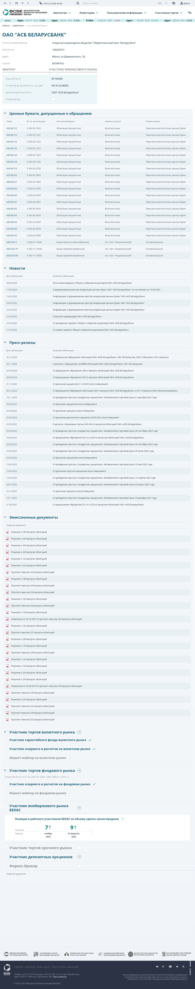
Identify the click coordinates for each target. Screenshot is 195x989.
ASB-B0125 (11, 148)
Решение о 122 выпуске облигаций (26, 625)
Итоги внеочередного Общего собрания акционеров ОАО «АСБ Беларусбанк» (92, 282)
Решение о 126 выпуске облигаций (26, 599)
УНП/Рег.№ (8, 49)
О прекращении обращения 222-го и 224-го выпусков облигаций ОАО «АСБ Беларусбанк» (98, 437)
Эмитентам (60, 12)
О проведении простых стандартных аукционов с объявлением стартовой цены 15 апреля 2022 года (104, 477)
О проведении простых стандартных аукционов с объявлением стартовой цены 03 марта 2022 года (103, 484)
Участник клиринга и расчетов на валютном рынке (49, 749)
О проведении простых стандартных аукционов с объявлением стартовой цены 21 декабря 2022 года (105, 397)
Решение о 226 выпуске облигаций (26, 552)
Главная (5, 26)
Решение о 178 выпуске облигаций (26, 645)
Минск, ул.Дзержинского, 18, (68, 56)
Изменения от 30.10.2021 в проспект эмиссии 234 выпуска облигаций (44, 619)
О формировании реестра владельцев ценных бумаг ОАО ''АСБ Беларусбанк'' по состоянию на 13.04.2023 (106, 289)
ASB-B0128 (11, 161)
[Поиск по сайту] (117, 3)
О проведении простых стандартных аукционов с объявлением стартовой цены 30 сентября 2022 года (105, 430)
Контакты (30, 967)
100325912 (58, 49)
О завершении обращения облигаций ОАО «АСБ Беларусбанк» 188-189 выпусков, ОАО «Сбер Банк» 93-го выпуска (110, 357)
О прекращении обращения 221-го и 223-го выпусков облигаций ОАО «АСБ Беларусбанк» (98, 504)
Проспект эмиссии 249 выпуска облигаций (30, 712)
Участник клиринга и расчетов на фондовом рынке (49, 784)
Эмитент (8, 69)
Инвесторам (87, 12)
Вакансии (72, 967)
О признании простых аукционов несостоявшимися (79, 471)
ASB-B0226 (11, 175)
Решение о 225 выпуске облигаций (26, 538)
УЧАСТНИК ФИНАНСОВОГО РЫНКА (73, 69)
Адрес (5, 56)
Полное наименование (14, 42)
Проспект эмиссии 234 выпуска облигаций (30, 585)
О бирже (18, 967)
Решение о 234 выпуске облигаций (26, 679)
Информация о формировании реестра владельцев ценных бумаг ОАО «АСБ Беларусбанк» (99, 296)
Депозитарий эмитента (18, 92)
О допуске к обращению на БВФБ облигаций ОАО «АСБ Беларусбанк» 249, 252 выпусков (97, 363)
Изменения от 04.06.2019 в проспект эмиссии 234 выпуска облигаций (44, 686)
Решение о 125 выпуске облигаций (26, 665)
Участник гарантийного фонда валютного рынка (47, 740)
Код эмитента (13, 78)
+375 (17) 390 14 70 (52, 974)
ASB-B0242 (11, 208)
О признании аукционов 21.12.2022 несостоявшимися (80, 384)
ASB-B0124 (11, 141)
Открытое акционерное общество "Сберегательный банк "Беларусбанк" (94, 43)
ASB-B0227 (11, 181)
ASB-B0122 (11, 128)
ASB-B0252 (11, 235)
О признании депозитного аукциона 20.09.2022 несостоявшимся (86, 417)
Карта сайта (59, 967)
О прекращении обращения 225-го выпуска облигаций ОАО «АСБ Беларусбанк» (93, 377)
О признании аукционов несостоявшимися (75, 404)
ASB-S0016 (11, 242)
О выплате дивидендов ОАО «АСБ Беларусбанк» (77, 316)
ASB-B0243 (11, 215)
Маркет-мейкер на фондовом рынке (37, 793)
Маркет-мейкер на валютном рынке (37, 758)
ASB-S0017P (12, 248)
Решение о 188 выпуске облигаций (26, 578)
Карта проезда (60, 976)
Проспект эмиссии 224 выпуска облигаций (30, 592)
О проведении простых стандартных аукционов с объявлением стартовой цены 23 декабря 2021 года (105, 497)
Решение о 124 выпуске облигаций (26, 659)
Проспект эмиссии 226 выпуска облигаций (30, 605)
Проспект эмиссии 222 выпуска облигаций (30, 706)
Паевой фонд (13, 99)
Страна (6, 63)
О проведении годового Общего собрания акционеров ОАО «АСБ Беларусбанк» (93, 323)
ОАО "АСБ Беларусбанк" (37, 26)
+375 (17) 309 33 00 (30, 974)
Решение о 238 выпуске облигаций (26, 639)
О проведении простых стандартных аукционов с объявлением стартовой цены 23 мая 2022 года (102, 464)
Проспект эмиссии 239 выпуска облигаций (30, 692)
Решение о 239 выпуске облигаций (26, 545)
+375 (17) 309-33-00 (52, 3)
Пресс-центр (44, 967)
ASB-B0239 (11, 188)
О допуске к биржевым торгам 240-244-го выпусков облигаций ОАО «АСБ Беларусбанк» (97, 424)
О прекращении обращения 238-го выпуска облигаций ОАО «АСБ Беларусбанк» (93, 370)
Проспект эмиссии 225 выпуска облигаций (30, 572)
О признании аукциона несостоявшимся (73, 410)
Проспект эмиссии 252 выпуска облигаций (30, 719)
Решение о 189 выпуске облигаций (26, 532)
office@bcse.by (73, 974)
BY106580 (57, 78)
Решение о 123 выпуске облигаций (26, 558)
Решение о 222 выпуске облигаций (26, 565)
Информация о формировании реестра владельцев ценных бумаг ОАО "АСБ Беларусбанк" (99, 303)
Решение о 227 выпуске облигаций (26, 699)
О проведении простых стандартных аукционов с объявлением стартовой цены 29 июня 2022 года (103, 451)
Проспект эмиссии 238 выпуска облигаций (30, 652)
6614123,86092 (60, 85)
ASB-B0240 (11, 195)
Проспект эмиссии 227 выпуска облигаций (30, 632)
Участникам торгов (167, 12)
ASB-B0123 (11, 135)
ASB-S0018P (12, 255)
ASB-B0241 (11, 202)
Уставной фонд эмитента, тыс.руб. (24, 85)
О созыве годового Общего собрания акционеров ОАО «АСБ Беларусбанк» (91, 329)
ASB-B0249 (11, 228)
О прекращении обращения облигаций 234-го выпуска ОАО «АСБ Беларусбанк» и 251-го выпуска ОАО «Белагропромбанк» (115, 390)
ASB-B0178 (11, 168)
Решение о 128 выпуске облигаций (26, 612)
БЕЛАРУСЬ (58, 63)
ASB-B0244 (11, 222)
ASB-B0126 (11, 155)
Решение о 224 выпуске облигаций (26, 672)
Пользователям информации (125, 12)
